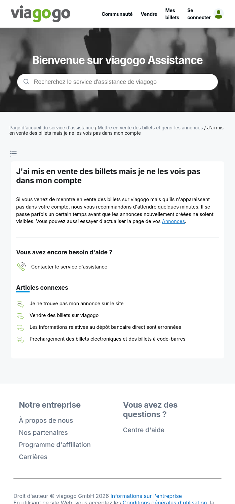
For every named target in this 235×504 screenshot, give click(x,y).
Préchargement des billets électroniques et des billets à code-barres (108, 339)
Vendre (149, 14)
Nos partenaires (43, 433)
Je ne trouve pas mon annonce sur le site (77, 303)
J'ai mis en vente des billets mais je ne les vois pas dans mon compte (116, 130)
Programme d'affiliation (55, 445)
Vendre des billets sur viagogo (64, 315)
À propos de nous (46, 420)
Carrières (33, 457)
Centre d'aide (144, 430)
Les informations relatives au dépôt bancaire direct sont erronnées (105, 327)
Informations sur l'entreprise (146, 496)
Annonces (173, 221)
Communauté (117, 14)
